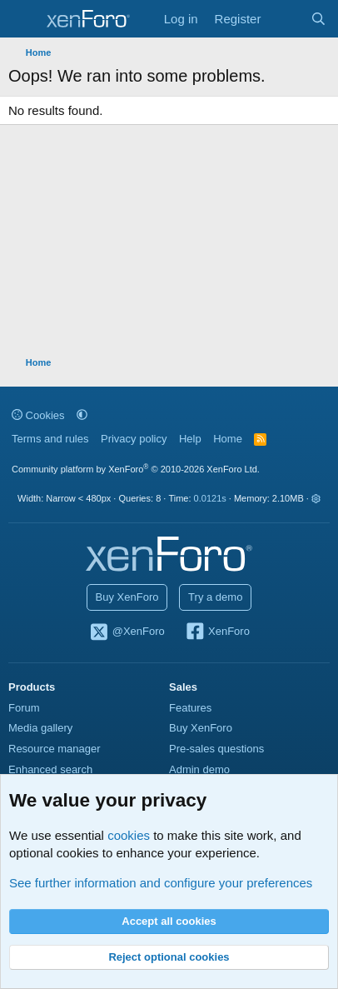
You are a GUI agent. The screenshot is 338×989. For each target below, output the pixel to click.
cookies (128, 835)
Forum (24, 708)
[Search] (318, 18)
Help (190, 438)
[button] (82, 415)
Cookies (38, 415)
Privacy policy (134, 438)
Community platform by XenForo (136, 469)
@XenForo (126, 632)
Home (227, 438)
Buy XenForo (127, 597)
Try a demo (215, 597)
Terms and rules (50, 438)
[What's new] (285, 18)
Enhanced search (50, 769)
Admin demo (199, 769)
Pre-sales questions (216, 748)
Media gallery (40, 728)
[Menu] (22, 19)
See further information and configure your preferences (160, 883)
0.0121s (210, 498)
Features (190, 708)
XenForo (217, 632)
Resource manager (54, 748)
